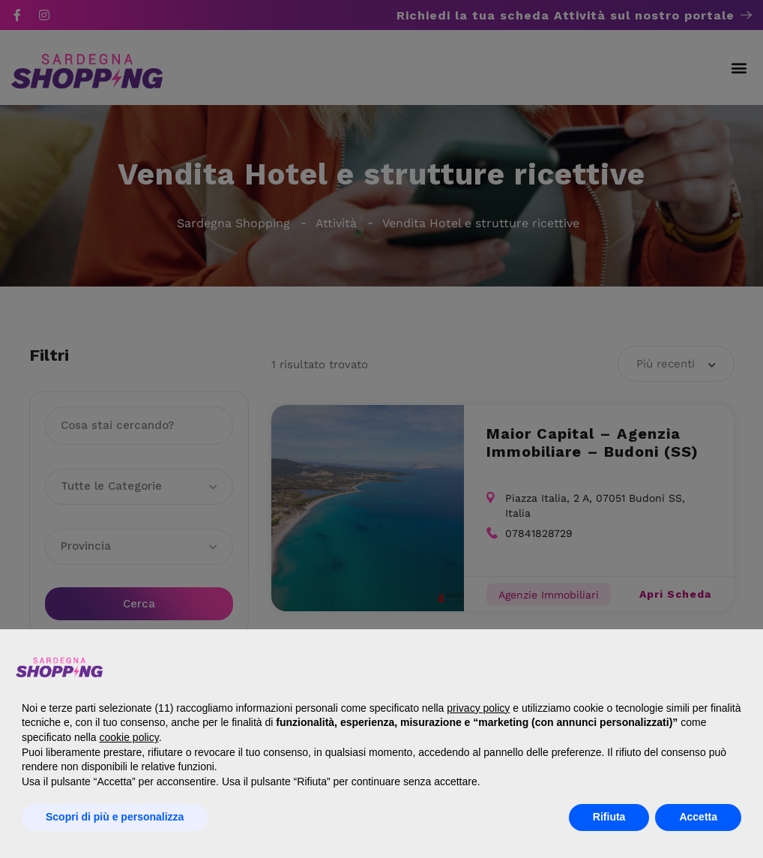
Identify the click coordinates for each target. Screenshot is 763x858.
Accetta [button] (698, 817)
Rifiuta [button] (609, 817)
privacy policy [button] (478, 708)
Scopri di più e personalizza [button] (115, 817)
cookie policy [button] (129, 737)
